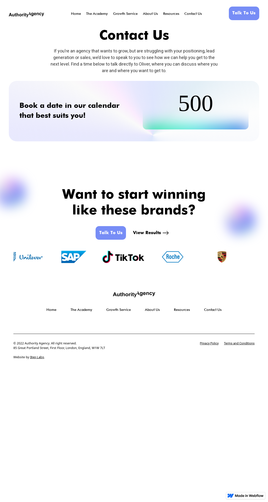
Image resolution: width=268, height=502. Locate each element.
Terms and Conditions (239, 343)
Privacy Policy (209, 343)
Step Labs (37, 357)
